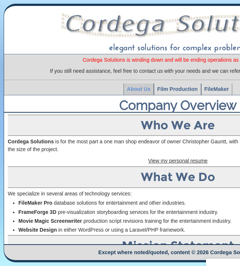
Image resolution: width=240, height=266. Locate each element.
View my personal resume (178, 161)
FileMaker (216, 89)
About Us (139, 89)
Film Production (177, 89)
